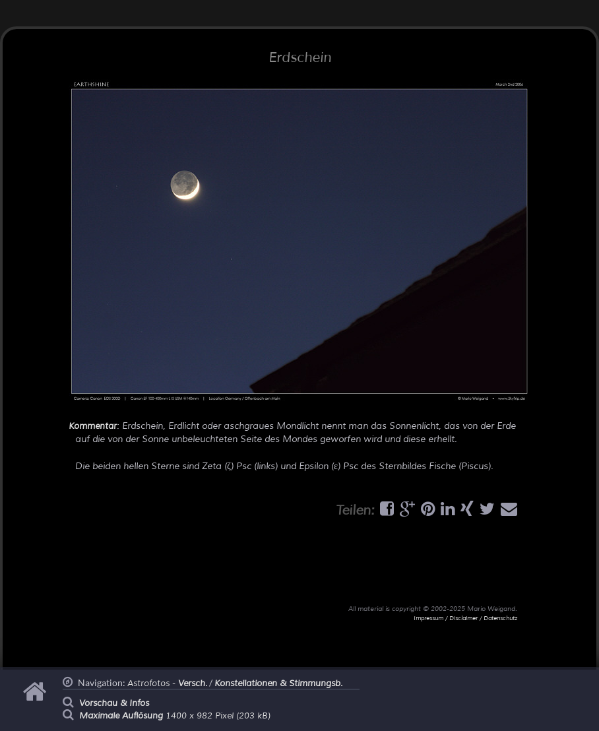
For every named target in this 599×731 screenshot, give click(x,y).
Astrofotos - (167, 683)
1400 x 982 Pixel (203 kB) (174, 716)
